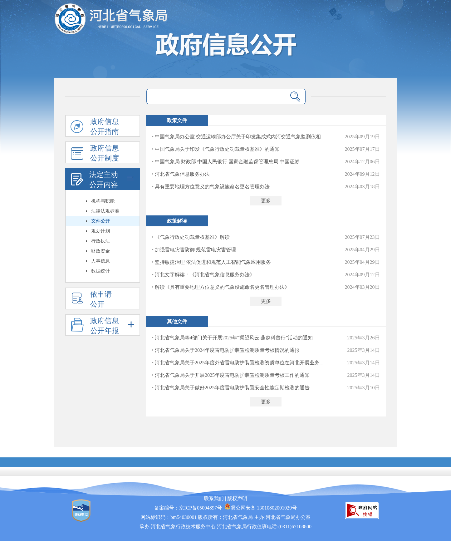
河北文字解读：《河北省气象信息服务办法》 (205, 274)
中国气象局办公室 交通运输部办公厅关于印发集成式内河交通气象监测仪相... (240, 136)
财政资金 (100, 251)
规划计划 (100, 231)
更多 (266, 200)
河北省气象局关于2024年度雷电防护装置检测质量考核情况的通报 (227, 350)
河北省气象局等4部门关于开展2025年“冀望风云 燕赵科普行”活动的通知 (234, 337)
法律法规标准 (105, 211)
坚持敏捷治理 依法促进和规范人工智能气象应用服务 (213, 262)
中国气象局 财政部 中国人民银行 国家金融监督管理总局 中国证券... (229, 161)
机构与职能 (103, 201)
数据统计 (100, 271)
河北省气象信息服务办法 (182, 174)
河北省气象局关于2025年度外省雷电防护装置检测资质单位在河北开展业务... (239, 362)
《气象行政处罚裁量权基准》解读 (192, 237)
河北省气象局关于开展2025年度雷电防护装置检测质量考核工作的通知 (232, 375)
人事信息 (100, 261)
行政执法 (100, 241)
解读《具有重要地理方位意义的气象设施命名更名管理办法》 (222, 287)
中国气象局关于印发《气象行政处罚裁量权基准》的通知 (217, 149)
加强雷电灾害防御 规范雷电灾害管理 (195, 249)
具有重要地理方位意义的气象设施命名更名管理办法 (212, 186)
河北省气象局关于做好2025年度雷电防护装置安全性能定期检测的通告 (232, 387)
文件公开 (100, 221)
